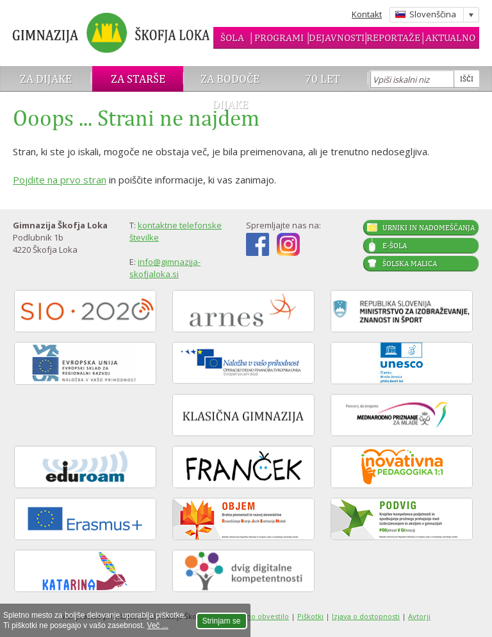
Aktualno (450, 37)
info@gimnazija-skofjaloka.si (165, 268)
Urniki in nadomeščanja (428, 227)
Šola (232, 37)
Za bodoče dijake (230, 91)
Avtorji (419, 616)
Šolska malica (409, 263)
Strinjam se (221, 620)
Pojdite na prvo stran (59, 179)
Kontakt (367, 14)
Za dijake (46, 78)
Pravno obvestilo (260, 616)
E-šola (394, 245)
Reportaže (393, 37)
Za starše (138, 78)
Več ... (157, 625)
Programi (279, 37)
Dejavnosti (337, 37)
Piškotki (310, 616)
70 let (322, 78)
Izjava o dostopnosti (366, 616)
